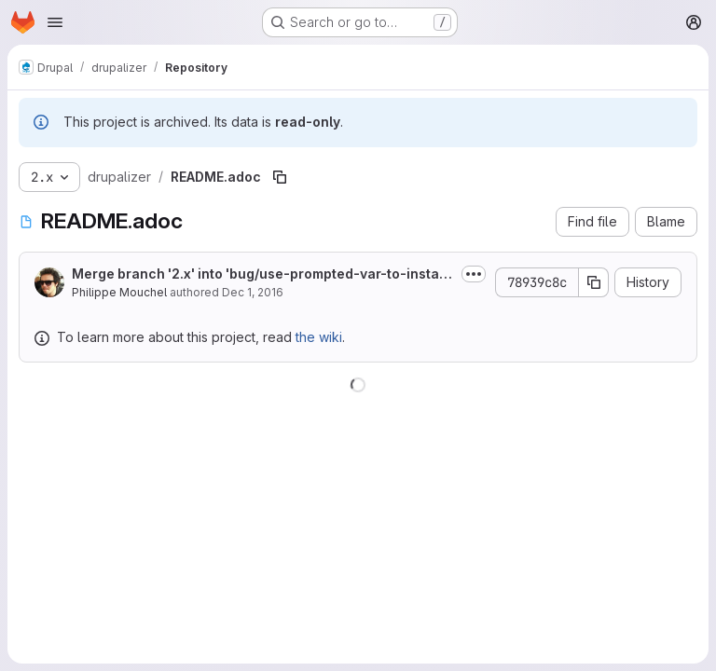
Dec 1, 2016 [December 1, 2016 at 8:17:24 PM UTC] (252, 292)
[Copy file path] (280, 177)
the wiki (319, 337)
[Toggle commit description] (473, 274)
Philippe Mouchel (119, 292)
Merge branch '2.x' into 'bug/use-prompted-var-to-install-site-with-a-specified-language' (262, 274)
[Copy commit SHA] (594, 282)
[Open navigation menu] (55, 22)
